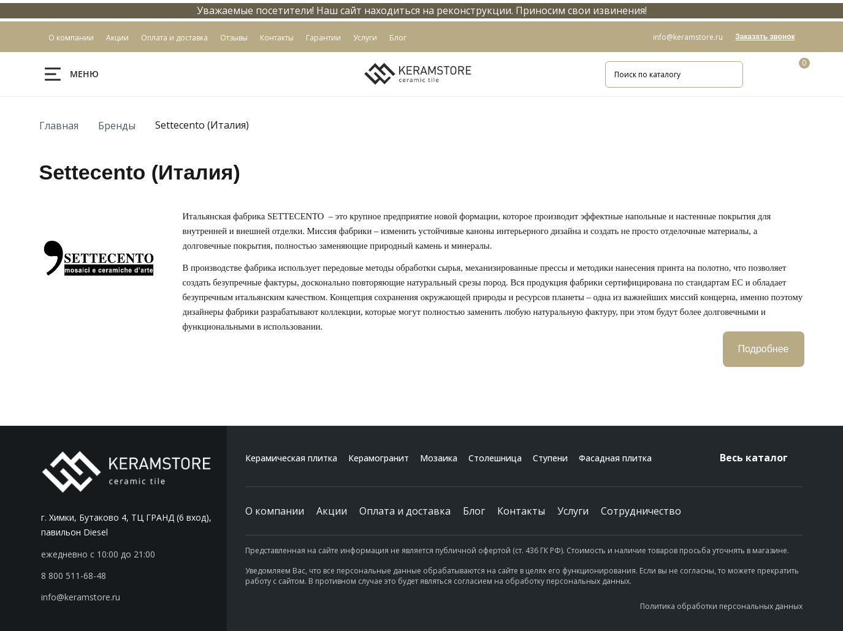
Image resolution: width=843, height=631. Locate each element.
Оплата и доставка (405, 511)
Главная (58, 125)
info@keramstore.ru (688, 37)
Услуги (573, 511)
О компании (274, 511)
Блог (474, 511)
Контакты (521, 511)
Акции (331, 511)
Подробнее (763, 349)
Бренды (116, 125)
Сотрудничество (641, 511)
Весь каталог (761, 457)
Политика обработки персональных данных (721, 606)
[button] (134, 576)
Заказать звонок (765, 36)
